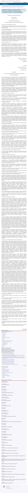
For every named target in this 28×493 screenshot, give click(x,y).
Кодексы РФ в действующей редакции (7, 331)
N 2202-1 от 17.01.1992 (3, 423)
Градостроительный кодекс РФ (6, 337)
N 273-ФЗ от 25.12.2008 (4, 399)
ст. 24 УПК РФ (3, 473)
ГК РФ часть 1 (3, 333)
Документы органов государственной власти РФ (8, 351)
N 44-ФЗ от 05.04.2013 (3, 431)
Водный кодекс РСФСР (5, 367)
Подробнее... (25, 365)
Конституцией (18, 87)
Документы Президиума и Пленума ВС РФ (7, 352)
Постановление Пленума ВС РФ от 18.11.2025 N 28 (8, 361)
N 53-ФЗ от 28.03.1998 (3, 436)
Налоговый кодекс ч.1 (4, 342)
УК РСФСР (3, 376)
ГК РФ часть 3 (3, 335)
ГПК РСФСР (3, 368)
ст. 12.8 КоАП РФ (3, 458)
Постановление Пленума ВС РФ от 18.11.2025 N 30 (8, 362)
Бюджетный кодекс (4, 332)
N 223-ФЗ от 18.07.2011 (3, 420)
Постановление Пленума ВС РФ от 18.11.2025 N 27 (8, 360)
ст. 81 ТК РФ (2, 452)
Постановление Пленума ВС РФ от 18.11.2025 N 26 (8, 359)
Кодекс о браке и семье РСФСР (6, 375)
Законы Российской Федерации (6, 348)
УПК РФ (3, 346)
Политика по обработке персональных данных (9, 488)
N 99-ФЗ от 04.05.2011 (3, 415)
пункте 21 (4, 35)
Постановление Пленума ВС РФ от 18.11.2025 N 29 (8, 363)
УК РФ (3, 345)
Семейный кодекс (4, 344)
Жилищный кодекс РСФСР (5, 370)
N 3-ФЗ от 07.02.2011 (3, 407)
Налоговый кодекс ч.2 (5, 343)
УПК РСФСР (3, 377)
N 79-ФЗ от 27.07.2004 (3, 391)
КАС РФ (3, 338)
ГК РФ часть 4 (4, 336)
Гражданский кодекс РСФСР (5, 369)
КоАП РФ (3, 339)
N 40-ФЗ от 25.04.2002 (4, 386)
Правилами (20, 209)
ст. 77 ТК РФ (2, 465)
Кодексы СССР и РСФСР (5, 366)
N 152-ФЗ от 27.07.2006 (3, 428)
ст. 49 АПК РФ (3, 478)
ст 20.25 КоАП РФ (3, 449)
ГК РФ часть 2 (3, 334)
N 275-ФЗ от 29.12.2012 (3, 394)
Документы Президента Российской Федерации (8, 349)
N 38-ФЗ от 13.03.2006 (3, 402)
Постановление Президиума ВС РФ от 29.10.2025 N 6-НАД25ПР (10, 364)
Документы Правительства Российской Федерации (8, 350)
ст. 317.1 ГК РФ (3, 444)
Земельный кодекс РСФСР (5, 371)
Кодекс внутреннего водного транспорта (7, 340)
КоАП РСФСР (3, 373)
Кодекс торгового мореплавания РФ (6, 341)
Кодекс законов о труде (5, 374)
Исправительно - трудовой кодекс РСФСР (7, 372)
